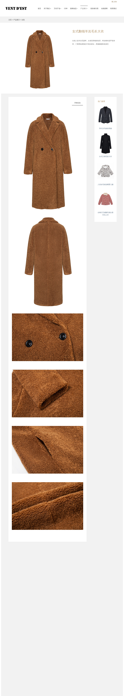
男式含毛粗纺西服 (105, 128)
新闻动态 (74, 8)
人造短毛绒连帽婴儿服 (105, 184)
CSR (65, 8)
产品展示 (84, 8)
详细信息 (77, 103)
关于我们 (47, 8)
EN (116, 2)
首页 (39, 8)
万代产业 (57, 8)
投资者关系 (94, 8)
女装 (23, 20)
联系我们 (113, 8)
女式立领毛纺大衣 (105, 156)
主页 (10, 20)
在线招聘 (104, 8)
